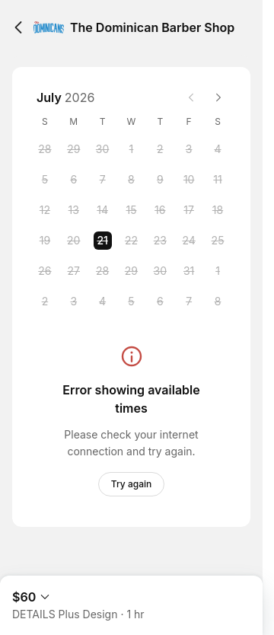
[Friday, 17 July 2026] (189, 210)
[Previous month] (191, 97)
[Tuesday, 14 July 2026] (103, 210)
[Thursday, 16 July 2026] (160, 210)
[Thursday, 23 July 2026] (160, 240)
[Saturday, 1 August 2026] (218, 271)
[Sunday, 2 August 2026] (45, 301)
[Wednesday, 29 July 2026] (131, 271)
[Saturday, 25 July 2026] (218, 240)
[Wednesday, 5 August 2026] (131, 301)
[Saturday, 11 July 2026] (218, 180)
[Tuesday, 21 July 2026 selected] (103, 240)
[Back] (18, 27)
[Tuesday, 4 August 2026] (103, 301)
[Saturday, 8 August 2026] (218, 301)
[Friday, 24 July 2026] (189, 240)
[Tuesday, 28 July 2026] (103, 271)
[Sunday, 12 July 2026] (45, 210)
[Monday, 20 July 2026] (74, 240)
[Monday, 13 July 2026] (74, 210)
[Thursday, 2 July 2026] (160, 149)
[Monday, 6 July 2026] (74, 180)
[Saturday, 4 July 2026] (218, 149)
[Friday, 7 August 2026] (189, 301)
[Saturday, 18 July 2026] (218, 210)
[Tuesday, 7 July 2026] (103, 180)
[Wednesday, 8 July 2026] (131, 180)
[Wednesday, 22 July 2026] (131, 240)
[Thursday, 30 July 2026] (160, 271)
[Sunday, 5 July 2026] (45, 180)
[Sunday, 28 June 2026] (45, 149)
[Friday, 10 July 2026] (189, 180)
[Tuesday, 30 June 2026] (103, 149)
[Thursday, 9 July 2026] (160, 180)
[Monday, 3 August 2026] (74, 301)
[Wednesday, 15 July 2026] (131, 210)
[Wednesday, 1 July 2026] (131, 149)
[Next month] (218, 97)
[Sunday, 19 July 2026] (45, 240)
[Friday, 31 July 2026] (189, 271)
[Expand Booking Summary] (131, 599)
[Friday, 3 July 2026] (189, 149)
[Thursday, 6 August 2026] (160, 301)
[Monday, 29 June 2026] (74, 149)
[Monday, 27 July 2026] (74, 271)
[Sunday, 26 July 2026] (45, 271)
